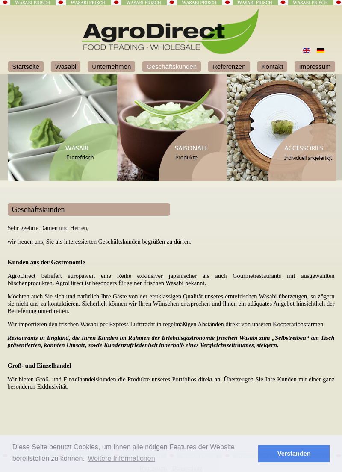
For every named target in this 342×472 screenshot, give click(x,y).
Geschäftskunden (172, 66)
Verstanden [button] (294, 453)
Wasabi (65, 66)
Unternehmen (111, 66)
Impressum (314, 66)
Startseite (25, 66)
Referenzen (229, 66)
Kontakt (272, 66)
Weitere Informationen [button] (121, 458)
